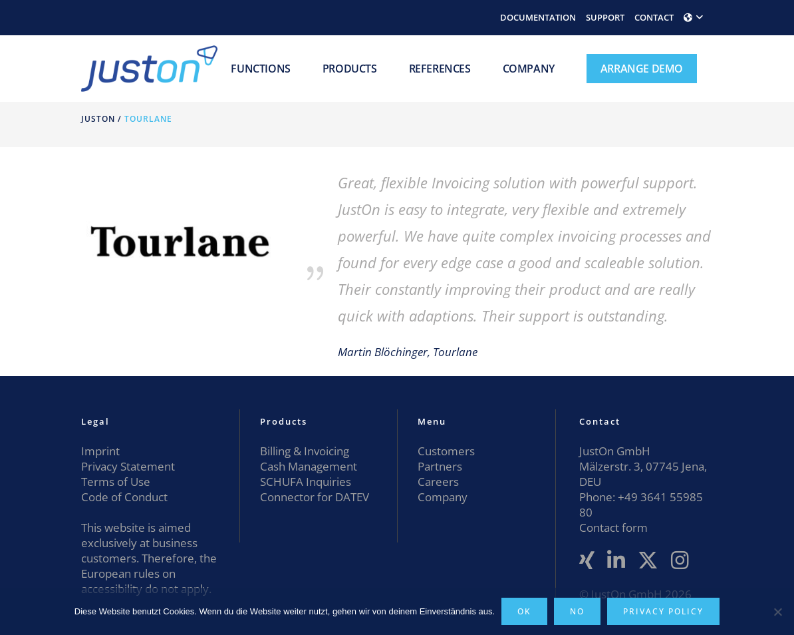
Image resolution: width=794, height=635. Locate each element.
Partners (440, 466)
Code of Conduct (124, 497)
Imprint (100, 451)
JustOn (98, 118)
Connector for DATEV (314, 497)
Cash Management (308, 466)
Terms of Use (115, 481)
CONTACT (654, 17)
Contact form (613, 527)
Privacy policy (663, 611)
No (577, 611)
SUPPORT (605, 17)
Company (442, 497)
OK (524, 611)
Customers (446, 451)
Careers (438, 481)
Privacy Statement (128, 466)
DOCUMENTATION (538, 17)
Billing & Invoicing (304, 451)
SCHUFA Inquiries (305, 481)
